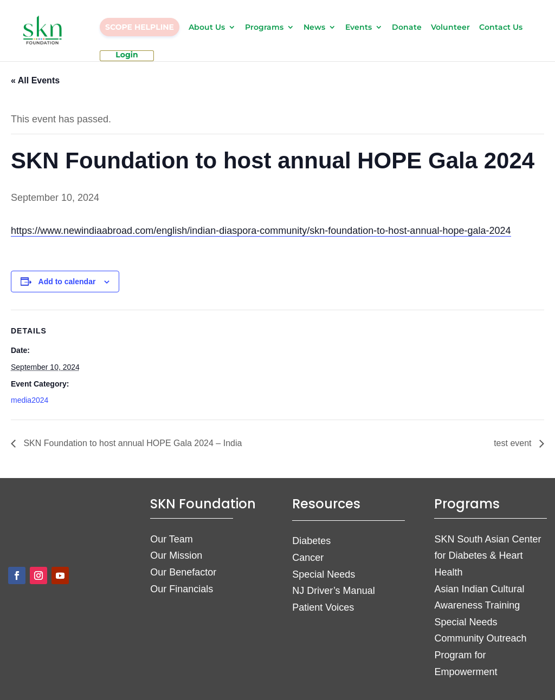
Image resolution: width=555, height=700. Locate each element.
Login (126, 55)
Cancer (308, 557)
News (314, 27)
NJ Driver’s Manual (333, 590)
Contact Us (500, 27)
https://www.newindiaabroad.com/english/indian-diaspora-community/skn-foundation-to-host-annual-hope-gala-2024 (261, 230)
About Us (207, 27)
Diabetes (311, 540)
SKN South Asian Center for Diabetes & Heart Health (487, 556)
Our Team (171, 539)
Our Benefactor (183, 572)
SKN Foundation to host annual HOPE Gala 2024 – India (131, 443)
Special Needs (323, 574)
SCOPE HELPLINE (139, 27)
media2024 (29, 400)
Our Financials (181, 589)
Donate (407, 27)
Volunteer (450, 27)
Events (358, 27)
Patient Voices (323, 607)
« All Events (35, 80)
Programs (264, 27)
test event (514, 443)
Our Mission (176, 555)
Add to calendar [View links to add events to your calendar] (67, 281)
